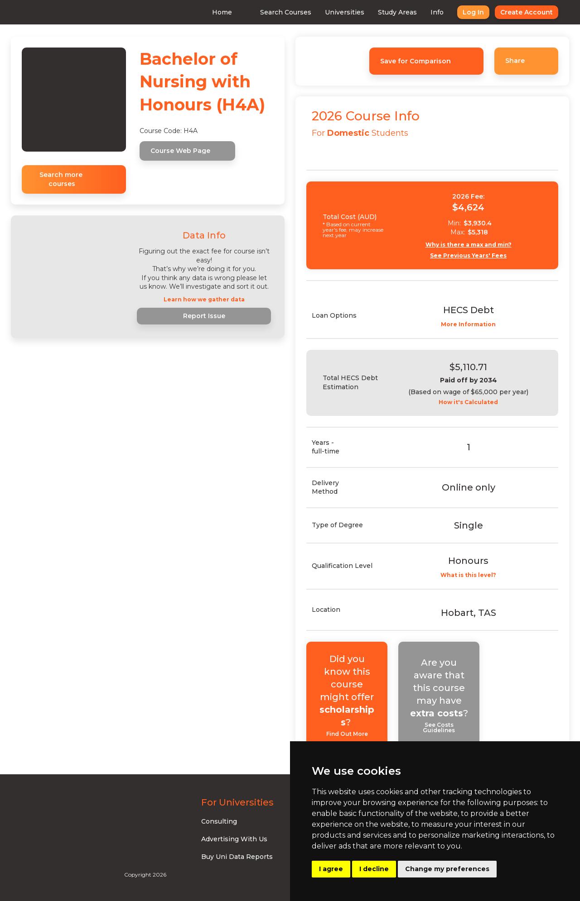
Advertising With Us (234, 839)
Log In (473, 12)
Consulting (219, 821)
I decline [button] (374, 869)
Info (437, 12)
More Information (468, 324)
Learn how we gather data (204, 299)
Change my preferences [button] (447, 869)
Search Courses (285, 12)
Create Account (526, 12)
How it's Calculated (468, 402)
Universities (344, 12)
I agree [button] (331, 869)
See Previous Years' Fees (468, 255)
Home (222, 12)
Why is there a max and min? (468, 245)
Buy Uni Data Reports (237, 857)
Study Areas (397, 12)
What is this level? (468, 575)
